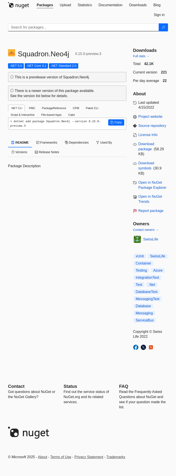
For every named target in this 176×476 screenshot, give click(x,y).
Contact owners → (146, 230)
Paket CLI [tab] (92, 108)
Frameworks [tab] (46, 142)
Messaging (144, 313)
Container (143, 263)
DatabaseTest (147, 292)
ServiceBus (145, 320)
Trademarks (115, 457)
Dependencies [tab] (77, 142)
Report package (151, 211)
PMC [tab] (32, 108)
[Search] (163, 27)
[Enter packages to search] (83, 27)
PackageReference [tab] (54, 108)
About (42, 457)
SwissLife (150, 239)
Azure (158, 270)
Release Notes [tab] (47, 152)
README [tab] (20, 142)
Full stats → (141, 56)
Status (70, 386)
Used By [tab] (104, 142)
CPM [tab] (76, 108)
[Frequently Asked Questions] (123, 386)
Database (143, 306)
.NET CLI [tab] (16, 108)
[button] (116, 122)
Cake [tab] (71, 114)
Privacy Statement (88, 457)
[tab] (44, 5)
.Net (151, 285)
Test (139, 285)
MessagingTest (148, 299)
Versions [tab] (19, 152)
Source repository (152, 126)
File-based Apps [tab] (51, 114)
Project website (150, 116)
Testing (141, 270)
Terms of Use (60, 457)
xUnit (140, 256)
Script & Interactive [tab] (22, 114)
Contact (16, 386)
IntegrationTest (147, 277)
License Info (148, 135)
